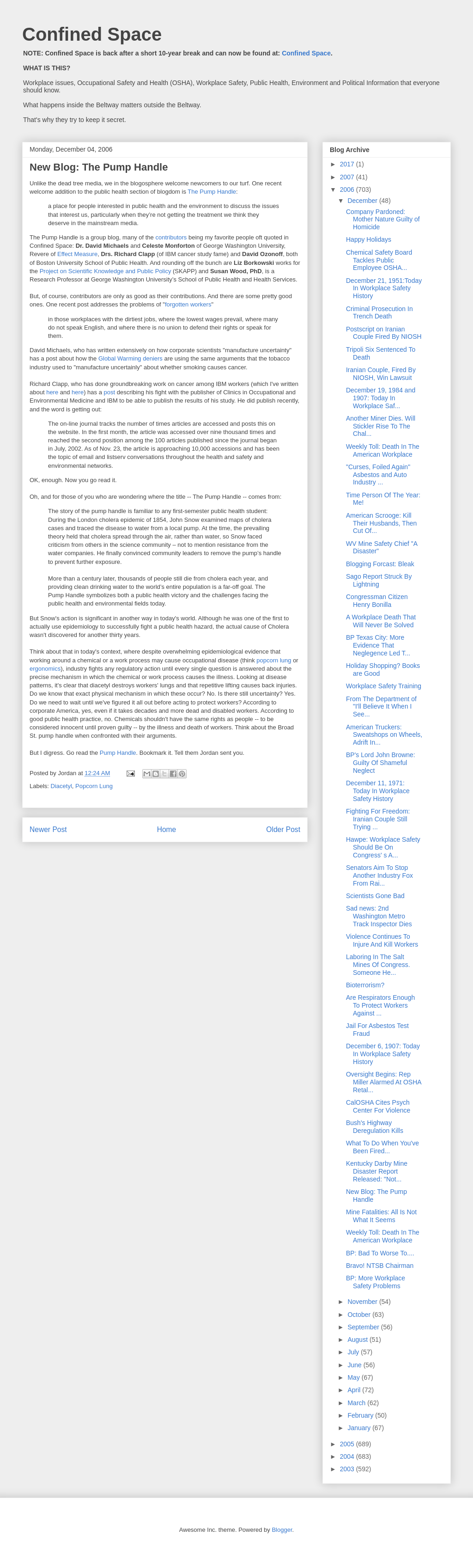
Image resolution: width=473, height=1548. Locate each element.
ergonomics (45, 668)
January (359, 1428)
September (364, 1327)
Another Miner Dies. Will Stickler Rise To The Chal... (380, 426)
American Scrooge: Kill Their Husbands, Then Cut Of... (381, 523)
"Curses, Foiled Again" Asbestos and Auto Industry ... (378, 474)
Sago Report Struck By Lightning (379, 580)
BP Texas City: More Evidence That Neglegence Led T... (378, 645)
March (357, 1403)
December (363, 200)
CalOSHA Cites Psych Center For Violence (378, 1106)
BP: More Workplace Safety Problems (375, 1282)
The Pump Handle (212, 191)
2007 (348, 177)
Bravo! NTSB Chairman (379, 1265)
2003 (348, 1469)
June (355, 1365)
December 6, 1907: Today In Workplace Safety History (383, 1053)
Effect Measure (77, 254)
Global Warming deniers (130, 358)
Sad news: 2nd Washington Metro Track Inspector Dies (379, 916)
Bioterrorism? (365, 985)
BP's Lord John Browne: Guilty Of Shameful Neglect (380, 762)
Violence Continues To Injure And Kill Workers (382, 940)
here (52, 392)
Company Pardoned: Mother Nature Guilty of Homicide (383, 219)
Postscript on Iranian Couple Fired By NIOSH (384, 333)
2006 (348, 189)
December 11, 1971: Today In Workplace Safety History (378, 790)
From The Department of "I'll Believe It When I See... (381, 706)
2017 (348, 164)
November (363, 1301)
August (358, 1339)
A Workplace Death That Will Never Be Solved (381, 621)
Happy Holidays (368, 239)
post (109, 392)
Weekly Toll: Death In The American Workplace (382, 450)
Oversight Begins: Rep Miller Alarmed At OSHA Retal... (383, 1082)
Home (166, 829)
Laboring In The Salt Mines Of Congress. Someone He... (378, 964)
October (359, 1314)
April (354, 1390)
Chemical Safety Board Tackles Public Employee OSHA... (379, 260)
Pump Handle (118, 752)
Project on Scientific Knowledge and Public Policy (106, 271)
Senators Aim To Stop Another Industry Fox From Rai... (379, 875)
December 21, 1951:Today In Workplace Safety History (384, 288)
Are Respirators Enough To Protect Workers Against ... (380, 1005)
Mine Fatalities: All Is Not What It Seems (381, 1216)
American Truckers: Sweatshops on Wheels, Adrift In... (384, 734)
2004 (348, 1456)
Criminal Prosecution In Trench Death (379, 312)
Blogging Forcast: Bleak (380, 564)
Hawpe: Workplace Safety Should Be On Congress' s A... (383, 847)
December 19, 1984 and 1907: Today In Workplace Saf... (380, 398)
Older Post (283, 829)
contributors (171, 237)
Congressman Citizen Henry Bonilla (377, 600)
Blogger (282, 1529)
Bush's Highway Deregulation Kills (374, 1126)
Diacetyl (61, 786)
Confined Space (92, 34)
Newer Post (48, 829)
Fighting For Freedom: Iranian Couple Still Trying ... (378, 819)
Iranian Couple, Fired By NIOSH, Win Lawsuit (381, 373)
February (361, 1415)
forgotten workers (188, 304)
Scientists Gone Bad (375, 895)
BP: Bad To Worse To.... (380, 1253)
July (354, 1352)
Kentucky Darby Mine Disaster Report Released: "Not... (376, 1171)
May (354, 1377)
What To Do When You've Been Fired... (382, 1147)
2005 (348, 1444)
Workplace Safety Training (383, 686)
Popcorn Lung (94, 786)
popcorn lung (273, 660)
